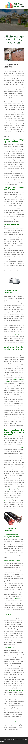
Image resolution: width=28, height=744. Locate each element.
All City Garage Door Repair (16, 739)
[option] (14, 20)
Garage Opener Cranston (11, 65)
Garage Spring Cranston (11, 291)
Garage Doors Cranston (10, 529)
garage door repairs (19, 342)
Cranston (18, 95)
